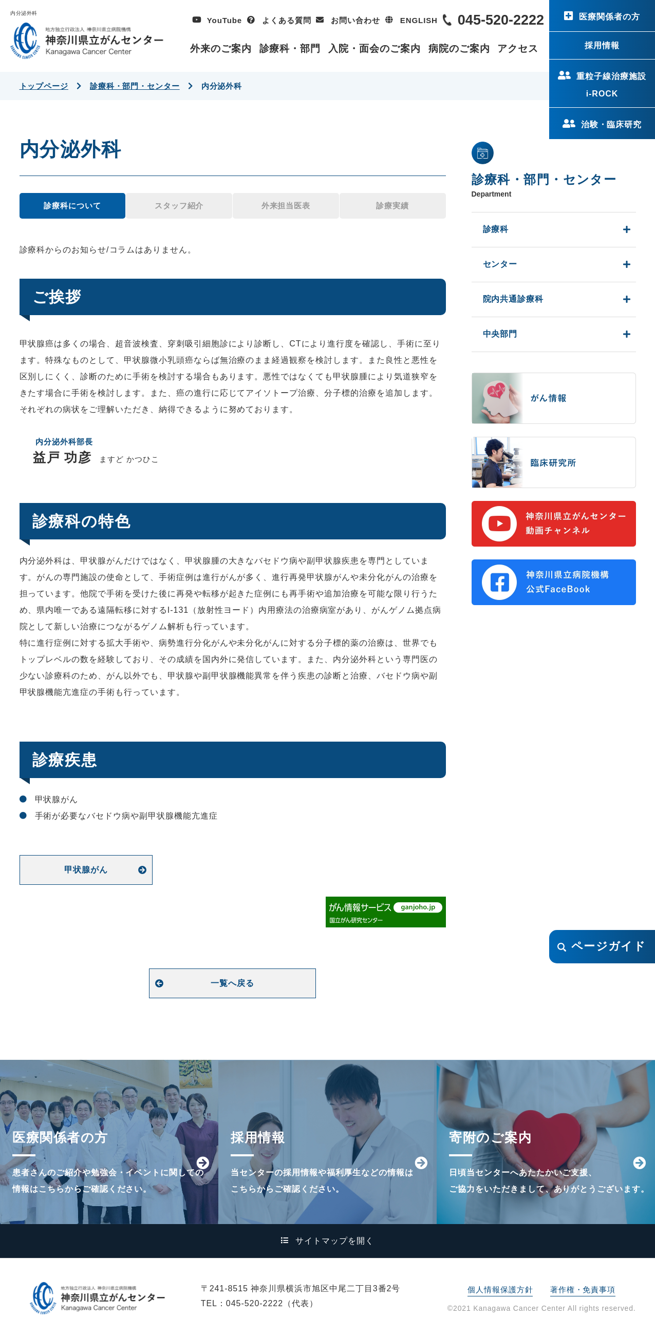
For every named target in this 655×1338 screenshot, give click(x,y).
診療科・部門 (290, 48)
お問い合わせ (355, 20)
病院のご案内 (459, 48)
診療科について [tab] (72, 205)
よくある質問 (286, 20)
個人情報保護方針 (500, 1289)
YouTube (224, 20)
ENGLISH (419, 20)
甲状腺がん (86, 869)
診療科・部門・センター (135, 86)
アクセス (517, 48)
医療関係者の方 (609, 16)
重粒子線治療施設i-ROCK (611, 85)
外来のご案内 (221, 48)
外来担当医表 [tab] (285, 205)
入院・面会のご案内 (374, 48)
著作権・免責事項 (582, 1289)
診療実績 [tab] (392, 205)
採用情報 (602, 45)
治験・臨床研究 (611, 124)
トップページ (44, 86)
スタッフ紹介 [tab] (179, 205)
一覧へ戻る (232, 983)
